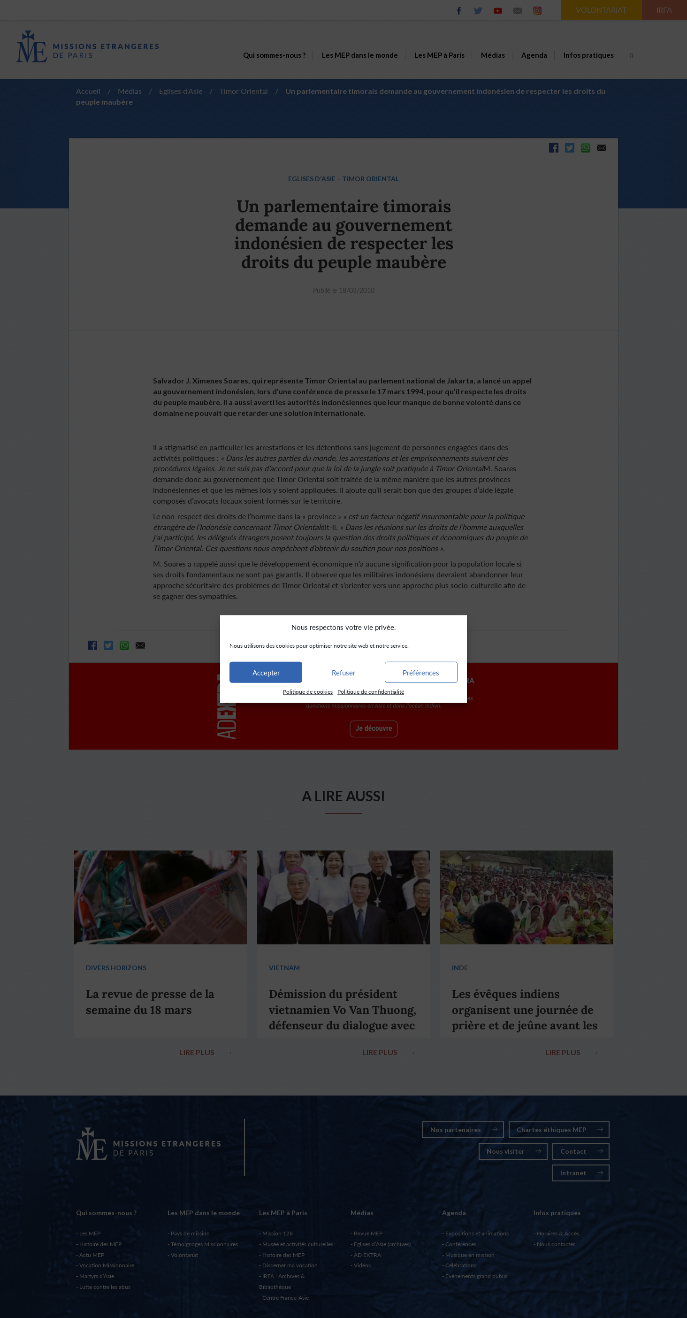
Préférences (421, 672)
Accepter (266, 672)
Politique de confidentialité (370, 691)
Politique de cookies (308, 691)
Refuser (343, 672)
